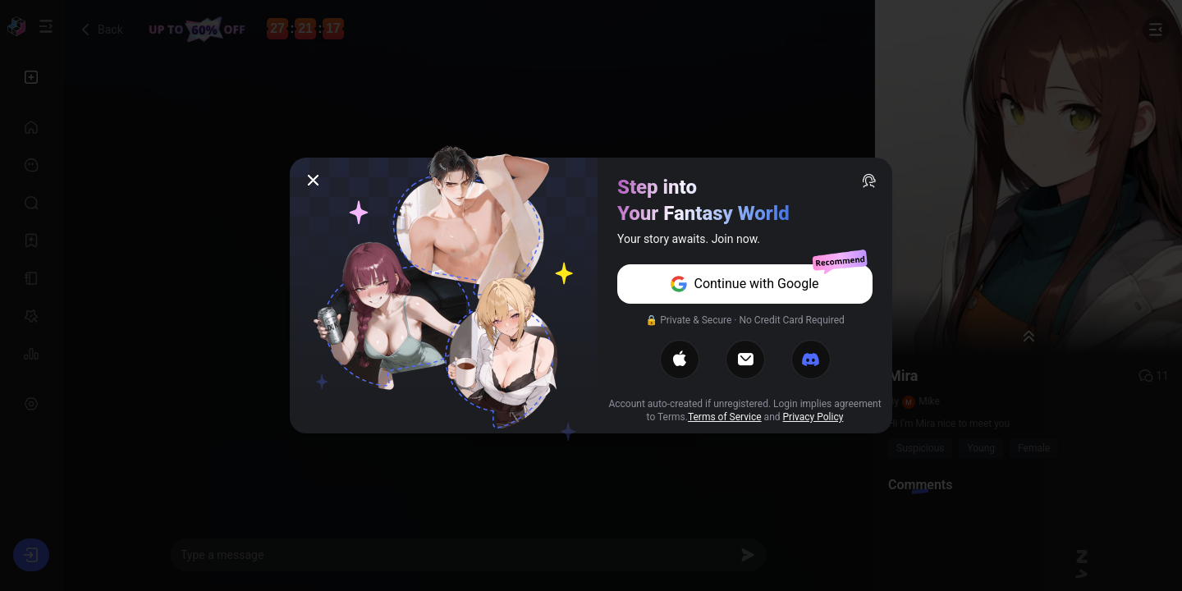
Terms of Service (725, 417)
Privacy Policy (813, 417)
